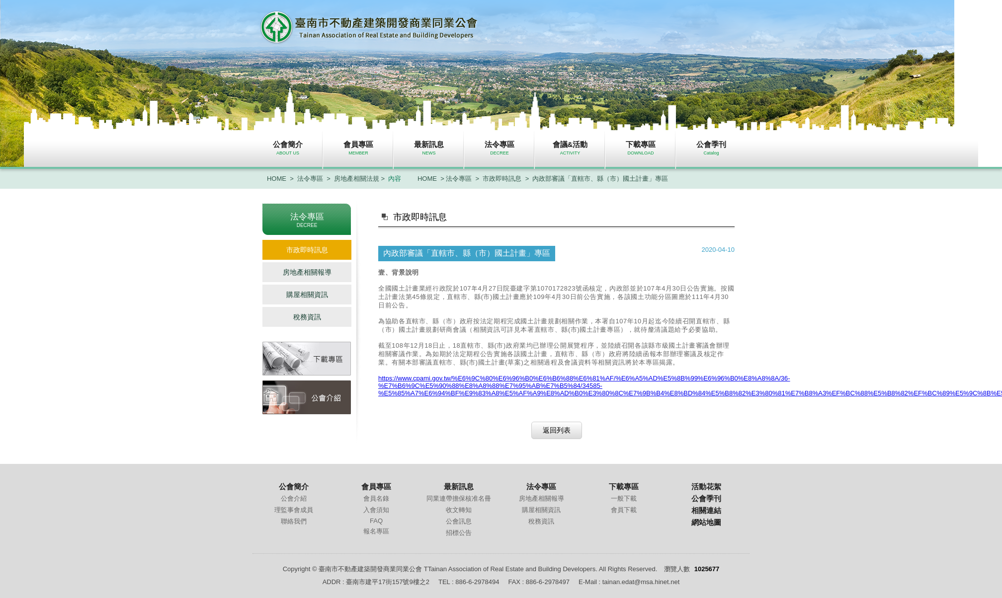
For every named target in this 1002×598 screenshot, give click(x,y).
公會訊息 (459, 521)
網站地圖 (706, 522)
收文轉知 (459, 510)
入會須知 (376, 510)
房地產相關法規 (356, 178)
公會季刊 (706, 498)
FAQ (376, 520)
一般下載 (624, 498)
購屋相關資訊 (307, 295)
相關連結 (706, 510)
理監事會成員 (293, 510)
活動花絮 (706, 486)
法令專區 (310, 178)
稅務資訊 (307, 317)
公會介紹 (294, 498)
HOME (276, 178)
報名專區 (376, 531)
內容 (394, 178)
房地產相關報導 (307, 272)
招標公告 (459, 532)
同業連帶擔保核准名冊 (458, 498)
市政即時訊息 (502, 178)
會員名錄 (376, 498)
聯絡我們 (294, 521)
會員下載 (624, 510)
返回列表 (557, 430)
